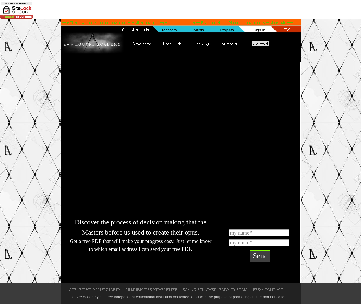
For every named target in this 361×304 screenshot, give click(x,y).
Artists (198, 30)
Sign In (259, 30)
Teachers (169, 30)
